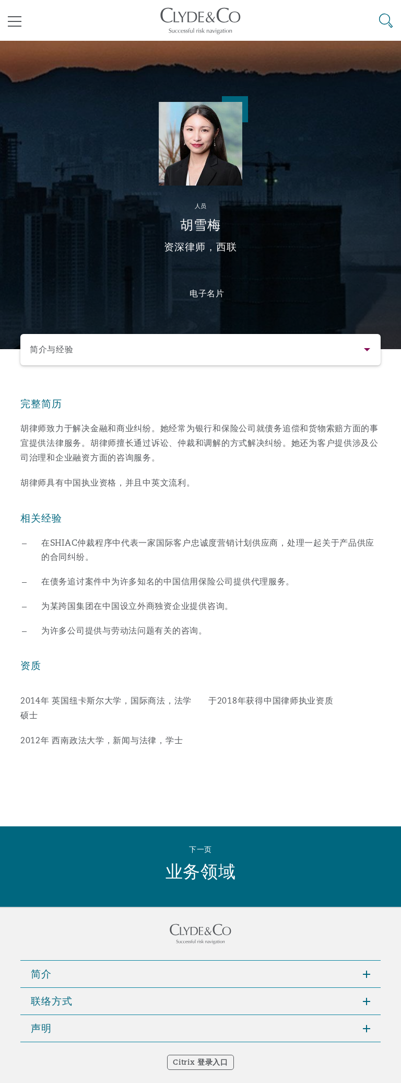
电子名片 (207, 293)
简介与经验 (52, 349)
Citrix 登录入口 (200, 1062)
